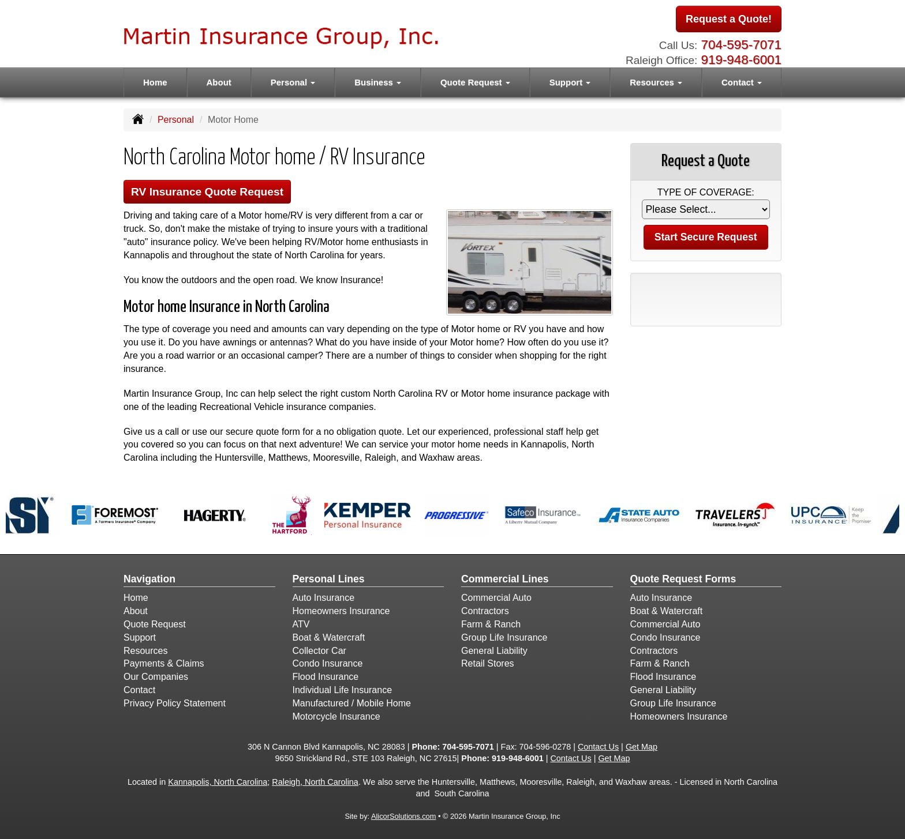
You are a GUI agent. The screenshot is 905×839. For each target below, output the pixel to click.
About (219, 82)
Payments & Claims (164, 663)
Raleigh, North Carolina (315, 782)
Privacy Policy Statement (175, 703)
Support (140, 637)
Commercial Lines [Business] (505, 579)
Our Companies (156, 677)
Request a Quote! (729, 19)
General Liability (494, 651)
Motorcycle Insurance (336, 716)
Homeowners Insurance (341, 611)
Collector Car (319, 651)
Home (155, 82)
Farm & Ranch (491, 624)
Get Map (641, 746)
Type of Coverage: (705, 192)
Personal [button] (293, 82)
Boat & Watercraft (329, 637)
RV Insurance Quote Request (207, 192)
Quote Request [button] (475, 82)
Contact (139, 690)
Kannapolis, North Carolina (217, 782)
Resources (145, 651)
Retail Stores (487, 663)
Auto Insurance (324, 598)
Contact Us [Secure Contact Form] (598, 746)
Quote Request (155, 624)
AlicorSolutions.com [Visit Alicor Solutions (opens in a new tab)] (403, 816)
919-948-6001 (741, 59)
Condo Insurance (328, 663)
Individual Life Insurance (342, 690)
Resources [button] (656, 82)
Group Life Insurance (504, 637)
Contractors (485, 611)
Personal (176, 120)
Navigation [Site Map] (149, 579)
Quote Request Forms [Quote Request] (683, 579)
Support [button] (570, 82)
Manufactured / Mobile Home (352, 703)
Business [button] (377, 82)
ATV (301, 624)
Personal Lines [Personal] (329, 579)
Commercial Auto (496, 598)
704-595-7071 (741, 44)
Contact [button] (741, 82)
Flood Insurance (326, 677)
